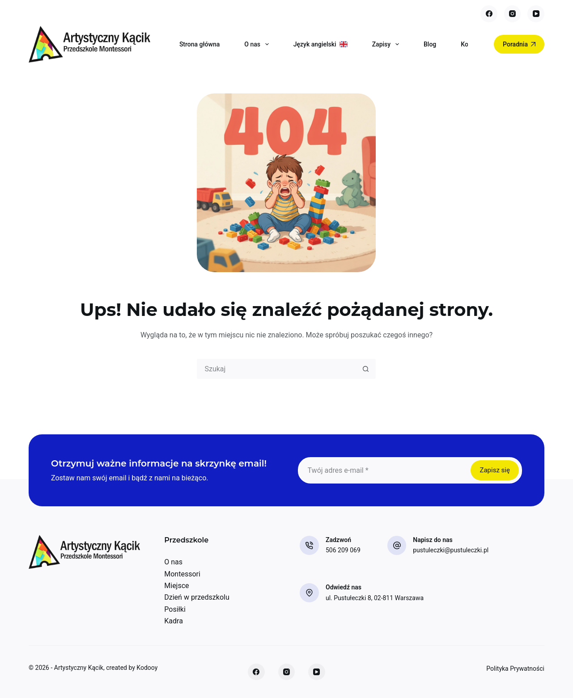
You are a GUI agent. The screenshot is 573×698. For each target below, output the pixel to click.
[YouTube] (535, 13)
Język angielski (320, 44)
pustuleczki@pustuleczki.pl (450, 550)
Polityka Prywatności (515, 668)
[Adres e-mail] (384, 470)
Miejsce (176, 585)
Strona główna (199, 44)
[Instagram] (512, 13)
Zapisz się (494, 470)
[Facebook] (488, 13)
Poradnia (519, 44)
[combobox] (277, 369)
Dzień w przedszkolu (196, 597)
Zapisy (387, 44)
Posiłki (175, 609)
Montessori (182, 574)
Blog (430, 44)
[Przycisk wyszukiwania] (366, 369)
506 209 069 (343, 550)
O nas (258, 44)
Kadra (173, 621)
